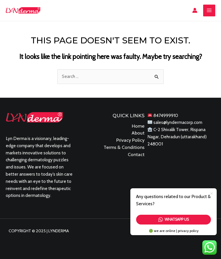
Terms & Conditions (124, 147)
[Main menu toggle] (209, 11)
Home (138, 126)
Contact (136, 154)
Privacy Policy (130, 140)
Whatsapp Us (173, 219)
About (138, 133)
